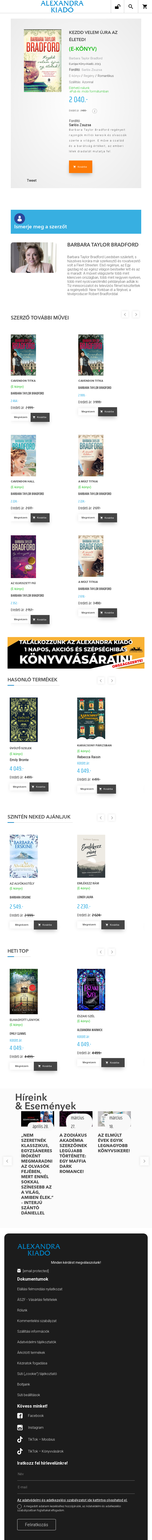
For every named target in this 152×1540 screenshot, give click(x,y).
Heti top (18, 951)
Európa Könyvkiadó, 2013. (85, 63)
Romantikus (106, 76)
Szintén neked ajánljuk (39, 817)
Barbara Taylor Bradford (85, 58)
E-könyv (74, 76)
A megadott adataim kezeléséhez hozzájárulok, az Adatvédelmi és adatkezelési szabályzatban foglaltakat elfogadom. (69, 1508)
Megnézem (20, 417)
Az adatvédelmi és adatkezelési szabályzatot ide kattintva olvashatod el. (72, 1500)
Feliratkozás (36, 1524)
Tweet (31, 180)
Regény (89, 76)
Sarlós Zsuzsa (91, 70)
